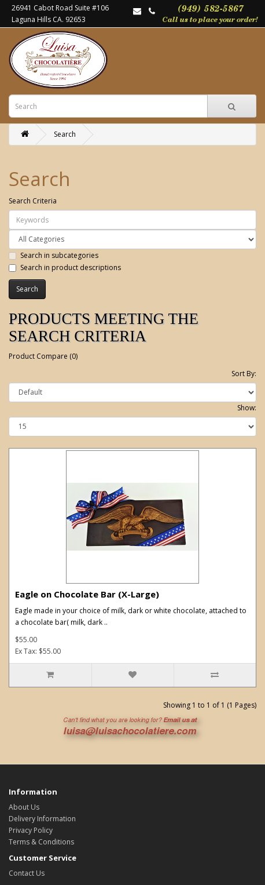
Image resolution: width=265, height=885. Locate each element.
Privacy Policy (31, 830)
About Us (24, 807)
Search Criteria (33, 201)
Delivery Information (42, 819)
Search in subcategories (53, 255)
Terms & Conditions (41, 842)
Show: (246, 408)
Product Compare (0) (43, 356)
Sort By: (243, 373)
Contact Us (27, 873)
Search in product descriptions (65, 267)
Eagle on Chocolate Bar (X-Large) (87, 594)
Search (65, 134)
